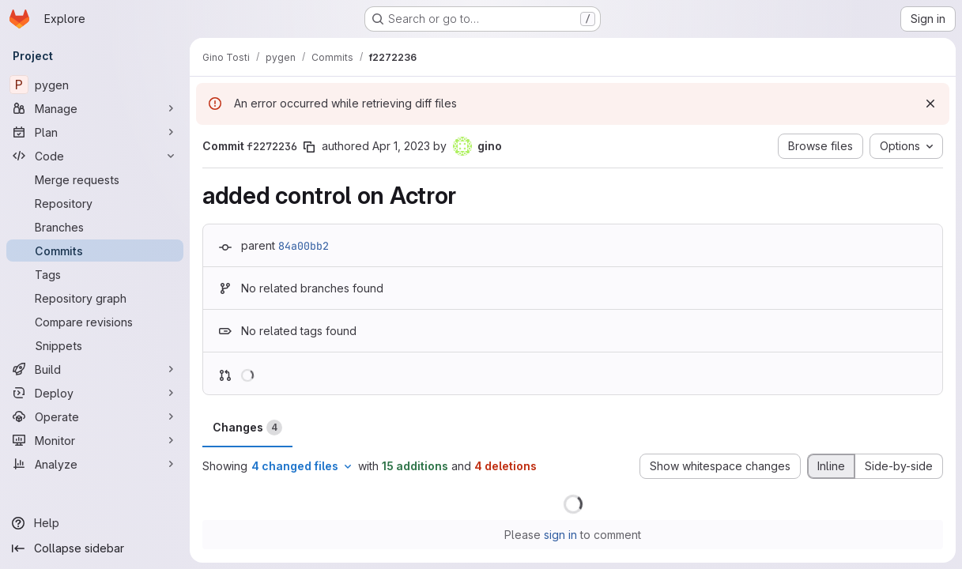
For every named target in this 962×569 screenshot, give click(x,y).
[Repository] (94, 203)
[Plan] (94, 132)
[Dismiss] (930, 103)
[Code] (94, 156)
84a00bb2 (303, 246)
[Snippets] (94, 345)
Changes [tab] (247, 427)
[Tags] (94, 274)
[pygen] (94, 84)
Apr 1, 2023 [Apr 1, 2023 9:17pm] (401, 146)
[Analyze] (94, 464)
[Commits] (94, 250)
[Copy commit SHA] (309, 147)
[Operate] (94, 416)
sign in (560, 534)
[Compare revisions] (94, 322)
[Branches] (94, 227)
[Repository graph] (94, 298)
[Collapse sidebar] (94, 548)
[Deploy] (94, 393)
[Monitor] (94, 440)
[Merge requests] (94, 179)
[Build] (94, 369)
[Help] (94, 523)
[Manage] (94, 108)
